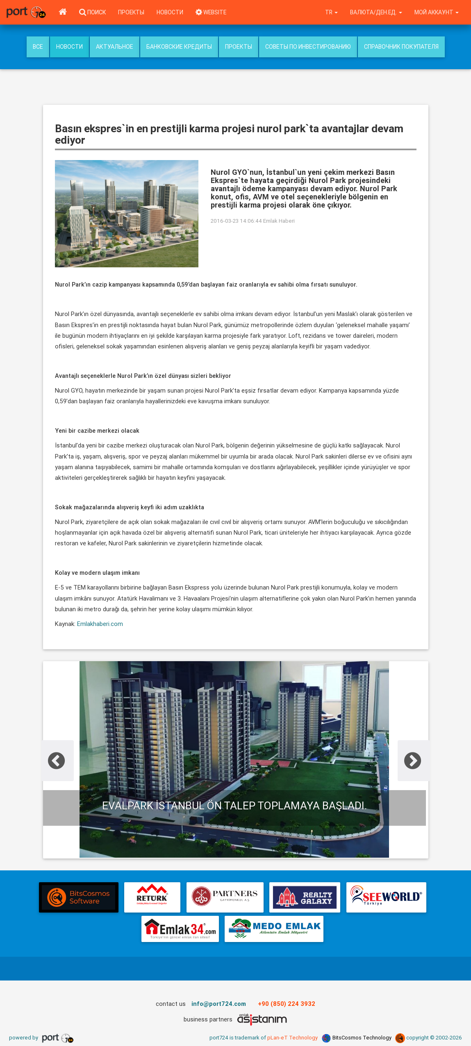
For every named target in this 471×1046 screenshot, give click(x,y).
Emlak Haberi (279, 220)
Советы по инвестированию (308, 46)
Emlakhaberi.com (99, 624)
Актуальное (114, 46)
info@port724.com (218, 1004)
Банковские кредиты (179, 46)
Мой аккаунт (436, 12)
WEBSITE (211, 12)
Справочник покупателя (401, 46)
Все (38, 46)
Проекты (131, 12)
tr (331, 12)
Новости (170, 12)
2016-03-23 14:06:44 (236, 220)
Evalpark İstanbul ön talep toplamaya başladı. (234, 805)
